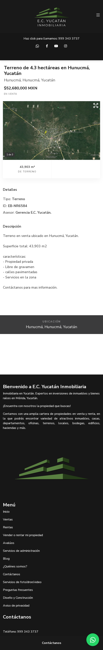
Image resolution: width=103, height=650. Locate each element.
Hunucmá (12, 80)
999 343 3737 (69, 38)
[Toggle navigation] (98, 15)
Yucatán (48, 80)
